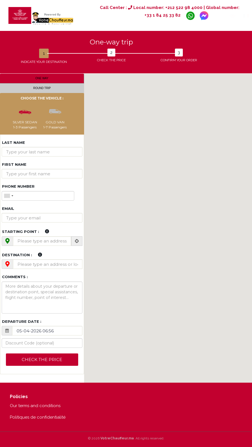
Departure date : (21, 321)
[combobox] (8, 195)
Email (8, 208)
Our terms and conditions (35, 405)
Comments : (15, 276)
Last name (13, 142)
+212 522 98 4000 (183, 7)
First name (14, 164)
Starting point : (20, 231)
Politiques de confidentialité (38, 417)
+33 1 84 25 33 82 (163, 15)
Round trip (42, 88)
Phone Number (18, 186)
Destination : (17, 255)
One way (41, 78)
